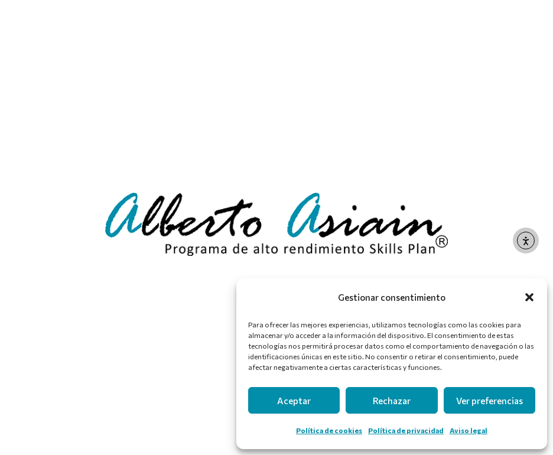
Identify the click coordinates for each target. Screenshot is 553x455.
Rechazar (392, 400)
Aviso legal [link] (468, 430)
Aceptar (294, 400)
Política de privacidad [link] (406, 430)
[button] (529, 297)
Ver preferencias (489, 400)
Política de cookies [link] (329, 430)
